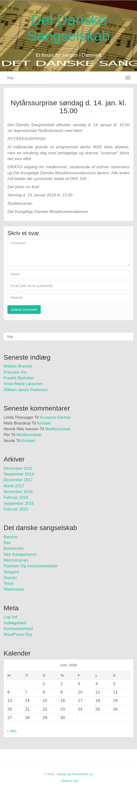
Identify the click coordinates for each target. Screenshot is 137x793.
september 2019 (19, 474)
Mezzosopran (16, 560)
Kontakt (44, 423)
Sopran (10, 577)
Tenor (9, 583)
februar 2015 (16, 509)
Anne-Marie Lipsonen (23, 383)
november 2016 (18, 491)
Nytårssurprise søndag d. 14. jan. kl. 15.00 (68, 107)
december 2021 (18, 468)
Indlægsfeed (15, 623)
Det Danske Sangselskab (68, 28)
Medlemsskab (57, 429)
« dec (12, 731)
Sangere (11, 572)
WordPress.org (18, 634)
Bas (7, 542)
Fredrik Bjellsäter (19, 378)
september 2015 (19, 503)
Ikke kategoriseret (20, 554)
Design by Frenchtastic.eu (75, 774)
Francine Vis (15, 372)
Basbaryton (14, 548)
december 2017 (18, 480)
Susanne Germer (55, 417)
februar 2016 (16, 497)
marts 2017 (14, 486)
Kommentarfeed (18, 628)
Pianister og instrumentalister (31, 566)
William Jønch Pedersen (26, 389)
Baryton (11, 537)
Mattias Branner (18, 366)
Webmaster (14, 589)
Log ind (10, 617)
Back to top (68, 781)
